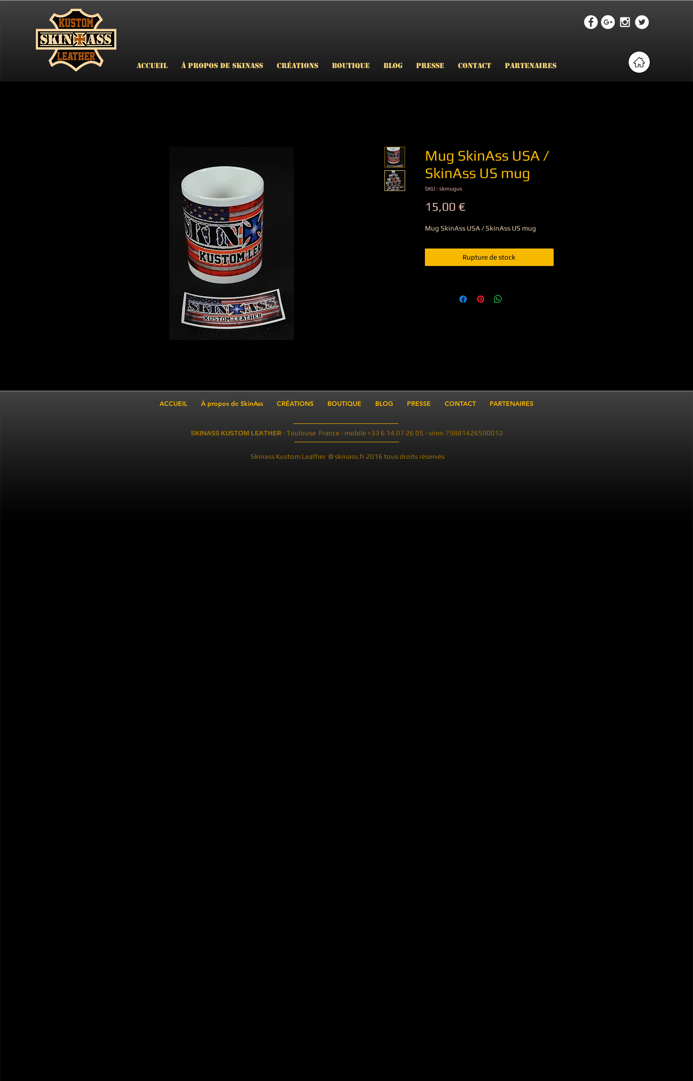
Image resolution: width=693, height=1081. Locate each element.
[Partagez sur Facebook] (463, 299)
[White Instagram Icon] (625, 22)
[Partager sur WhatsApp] (498, 299)
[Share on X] (515, 299)
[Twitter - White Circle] (642, 22)
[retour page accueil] (639, 62)
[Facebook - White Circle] (591, 22)
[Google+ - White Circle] (608, 22)
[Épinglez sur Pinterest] (480, 299)
